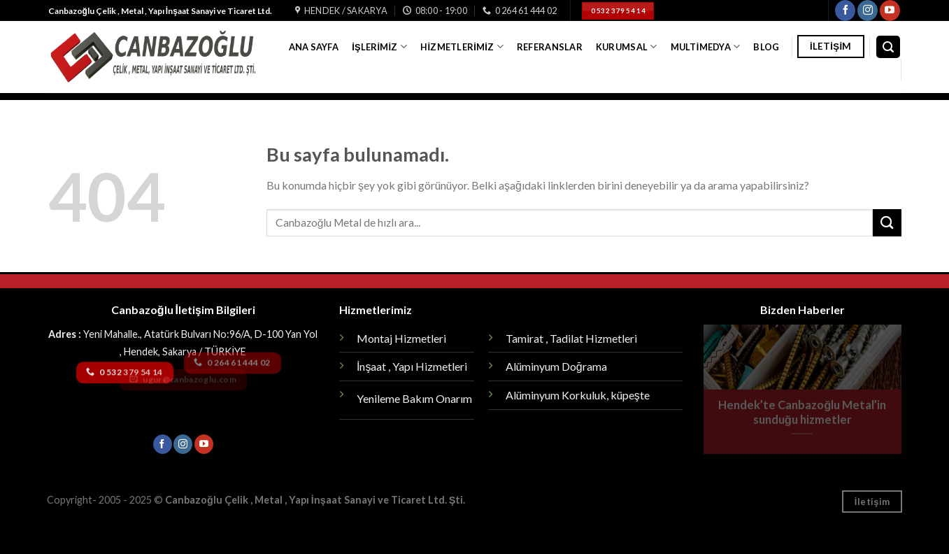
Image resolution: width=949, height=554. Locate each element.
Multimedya (706, 46)
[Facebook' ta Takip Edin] (845, 10)
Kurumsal (626, 46)
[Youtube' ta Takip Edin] (890, 10)
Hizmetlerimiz (461, 46)
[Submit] (887, 222)
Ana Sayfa (313, 46)
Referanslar (550, 46)
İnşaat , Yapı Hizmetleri (412, 366)
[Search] (888, 47)
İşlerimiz (379, 46)
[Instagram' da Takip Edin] (867, 10)
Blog (766, 46)
